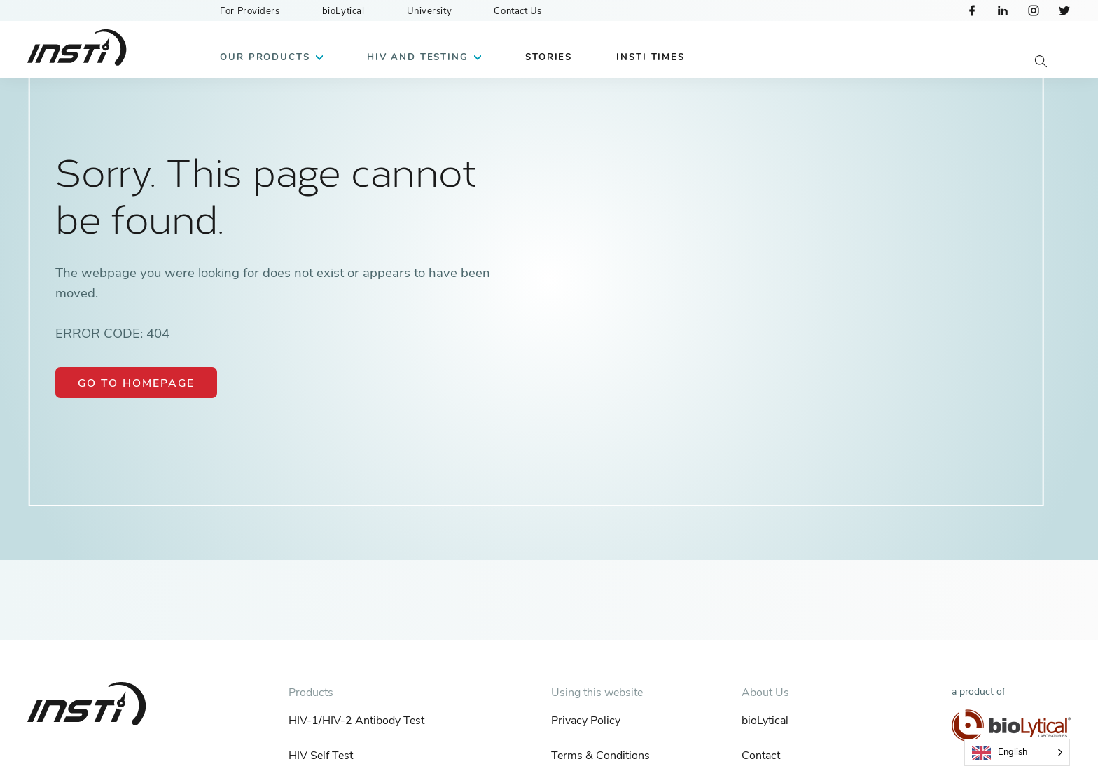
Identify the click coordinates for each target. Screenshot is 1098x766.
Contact (761, 755)
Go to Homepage (135, 383)
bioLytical (343, 11)
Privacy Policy (585, 720)
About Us (765, 692)
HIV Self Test (321, 755)
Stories (548, 57)
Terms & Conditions (600, 755)
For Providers (249, 11)
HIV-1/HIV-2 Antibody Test (356, 720)
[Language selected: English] (1017, 752)
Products (311, 692)
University (429, 11)
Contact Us (518, 11)
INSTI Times (650, 57)
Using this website (597, 692)
